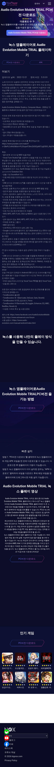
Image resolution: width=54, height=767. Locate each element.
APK (40, 62)
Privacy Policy (11, 760)
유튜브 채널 (10, 752)
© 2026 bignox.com (13, 756)
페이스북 (9, 748)
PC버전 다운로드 (13, 62)
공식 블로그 (10, 740)
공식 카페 (9, 744)
